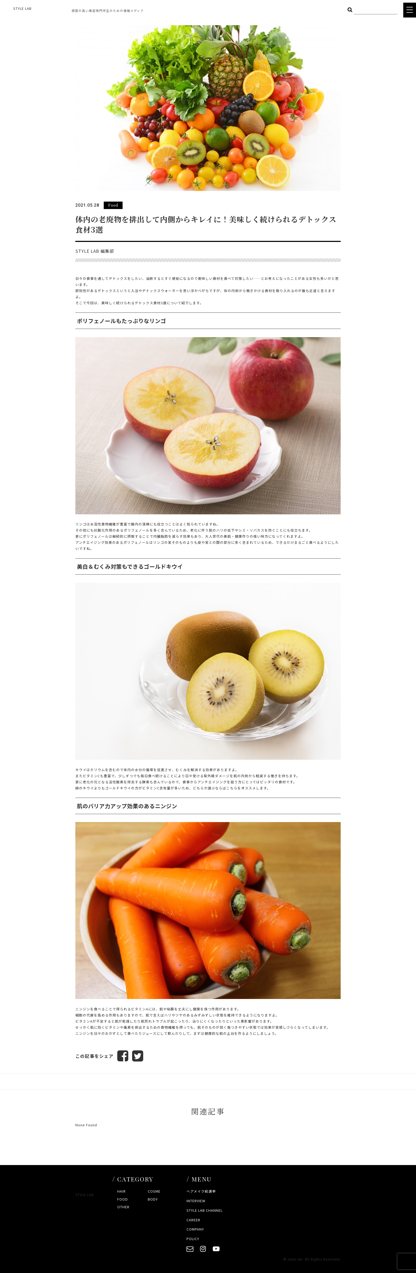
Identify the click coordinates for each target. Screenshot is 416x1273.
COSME (154, 1191)
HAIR (121, 1191)
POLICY (193, 1238)
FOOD (122, 1199)
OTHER (123, 1206)
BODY (153, 1199)
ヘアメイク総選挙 (201, 1191)
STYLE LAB (22, 8)
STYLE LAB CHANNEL (205, 1210)
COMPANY (195, 1229)
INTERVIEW (196, 1200)
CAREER (193, 1219)
